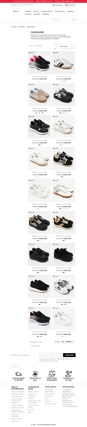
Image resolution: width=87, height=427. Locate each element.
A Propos (31, 398)
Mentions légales (33, 391)
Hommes (70, 11)
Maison (37, 14)
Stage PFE (31, 409)
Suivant (70, 342)
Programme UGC (16, 419)
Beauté (36, 11)
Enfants (28, 14)
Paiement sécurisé (17, 394)
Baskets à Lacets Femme (39, 76)
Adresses (48, 401)
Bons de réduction (50, 403)
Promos (45, 14)
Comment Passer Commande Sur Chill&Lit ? (16, 401)
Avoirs (47, 399)
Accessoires (60, 11)
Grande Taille (47, 11)
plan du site (15, 421)
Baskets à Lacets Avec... (63, 76)
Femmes (28, 11)
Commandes (49, 396)
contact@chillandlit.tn (70, 406)
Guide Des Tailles (16, 396)
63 (63, 342)
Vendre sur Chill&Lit (17, 407)
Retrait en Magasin (17, 405)
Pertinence (66, 46)
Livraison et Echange (17, 391)
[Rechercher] (64, 20)
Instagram (17, 366)
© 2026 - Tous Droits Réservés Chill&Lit (43, 425)
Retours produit (50, 394)
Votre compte (50, 387)
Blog (29, 412)
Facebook (13, 366)
